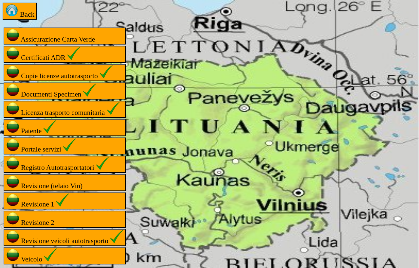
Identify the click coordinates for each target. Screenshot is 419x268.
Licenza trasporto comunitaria (63, 109)
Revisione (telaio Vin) (44, 182)
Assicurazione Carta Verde (50, 35)
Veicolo (31, 255)
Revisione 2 (30, 219)
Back (19, 11)
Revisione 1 (37, 200)
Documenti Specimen (51, 90)
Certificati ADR (43, 54)
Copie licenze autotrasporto (59, 72)
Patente (31, 127)
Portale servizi (41, 145)
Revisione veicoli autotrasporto (64, 237)
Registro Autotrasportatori (57, 164)
